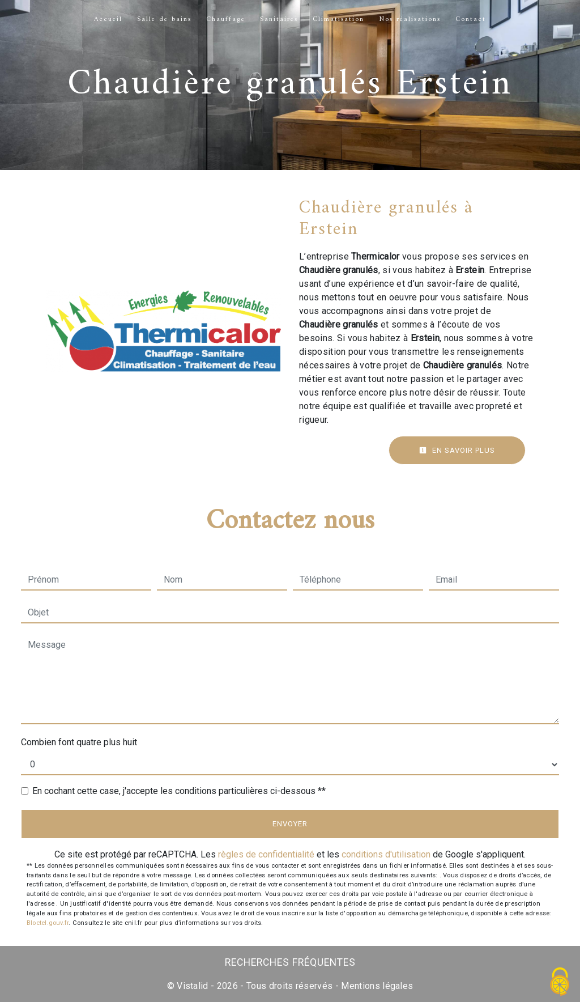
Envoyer (290, 824)
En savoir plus (457, 450)
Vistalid (192, 985)
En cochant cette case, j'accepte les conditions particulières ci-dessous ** (179, 791)
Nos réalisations (410, 20)
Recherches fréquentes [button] (290, 962)
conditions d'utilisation (386, 854)
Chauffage (225, 20)
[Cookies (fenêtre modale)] (560, 982)
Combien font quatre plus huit (79, 742)
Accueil (108, 20)
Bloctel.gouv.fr (48, 923)
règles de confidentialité (266, 854)
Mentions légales (376, 985)
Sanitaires (279, 20)
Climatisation (338, 20)
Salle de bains (164, 20)
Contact (470, 20)
